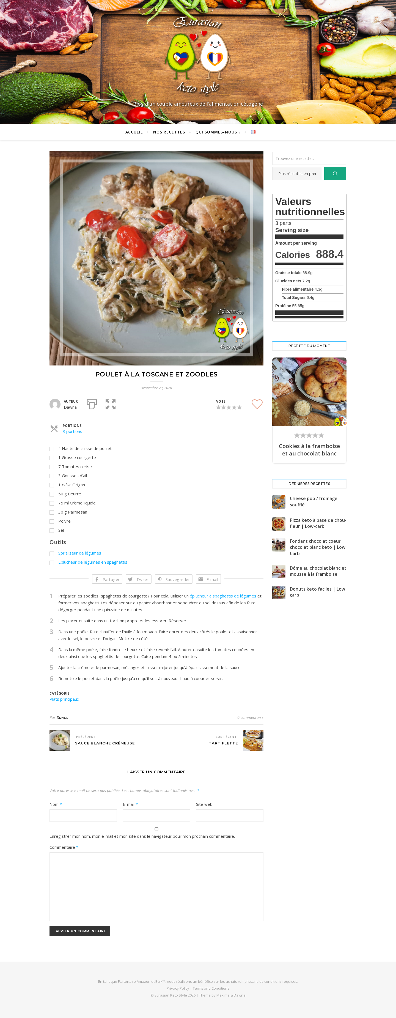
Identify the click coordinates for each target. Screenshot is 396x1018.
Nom (56, 804)
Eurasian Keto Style (171, 995)
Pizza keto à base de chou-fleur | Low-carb (318, 523)
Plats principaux (64, 699)
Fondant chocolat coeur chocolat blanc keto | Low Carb (317, 547)
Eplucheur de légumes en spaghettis (92, 562)
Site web (204, 804)
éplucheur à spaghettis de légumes (223, 596)
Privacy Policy (178, 988)
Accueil (134, 132)
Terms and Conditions (211, 988)
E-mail (212, 579)
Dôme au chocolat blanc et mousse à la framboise (318, 571)
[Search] (335, 173)
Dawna (62, 717)
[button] (111, 403)
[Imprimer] (92, 403)
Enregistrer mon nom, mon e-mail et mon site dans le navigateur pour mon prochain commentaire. (142, 836)
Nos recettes (169, 132)
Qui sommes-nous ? (218, 132)
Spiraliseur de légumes (79, 553)
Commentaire (64, 847)
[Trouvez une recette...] (309, 158)
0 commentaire (250, 717)
